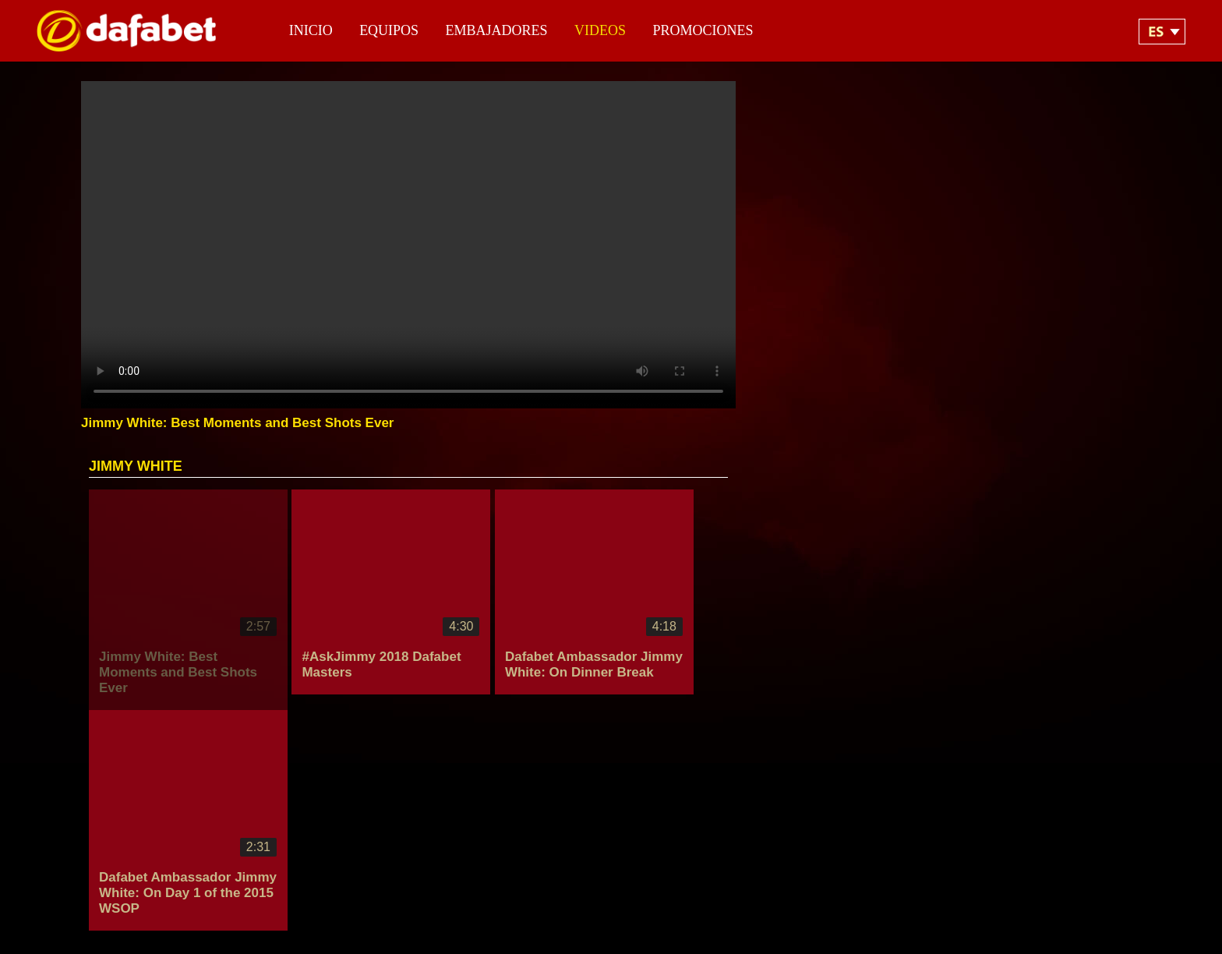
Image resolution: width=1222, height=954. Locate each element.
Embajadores (497, 30)
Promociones (703, 30)
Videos (600, 30)
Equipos (389, 30)
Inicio (311, 30)
